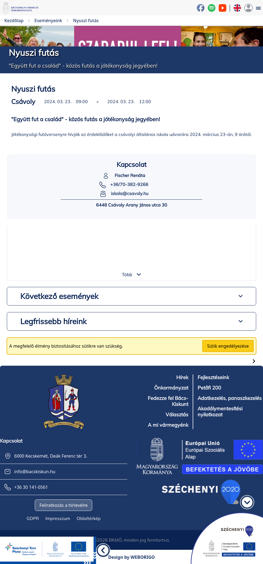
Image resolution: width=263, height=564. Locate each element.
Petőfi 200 (209, 388)
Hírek (182, 377)
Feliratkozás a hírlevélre (63, 505)
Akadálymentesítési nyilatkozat (220, 412)
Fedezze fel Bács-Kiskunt (168, 401)
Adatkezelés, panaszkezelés (230, 398)
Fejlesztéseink (213, 377)
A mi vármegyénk (168, 425)
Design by (131, 557)
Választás (177, 415)
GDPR (33, 518)
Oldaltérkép (89, 518)
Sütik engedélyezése (228, 346)
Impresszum (57, 518)
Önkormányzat (171, 388)
